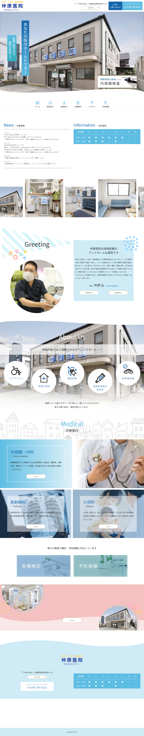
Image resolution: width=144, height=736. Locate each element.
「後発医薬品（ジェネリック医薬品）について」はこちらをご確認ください (30, 166)
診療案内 (78, 104)
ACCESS (93, 7)
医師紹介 (64, 104)
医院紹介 (50, 104)
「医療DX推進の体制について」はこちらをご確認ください (24, 160)
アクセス (91, 104)
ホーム (37, 104)
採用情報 (105, 104)
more (36, 478)
